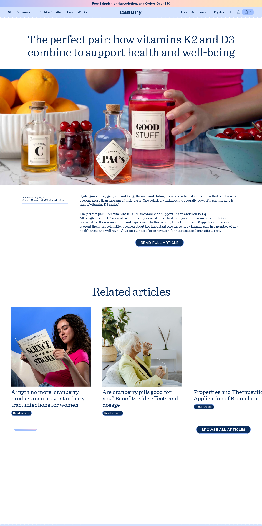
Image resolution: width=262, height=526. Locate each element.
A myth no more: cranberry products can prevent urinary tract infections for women (48, 398)
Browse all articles (223, 429)
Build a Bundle (50, 12)
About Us (187, 12)
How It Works (77, 12)
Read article (21, 413)
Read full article (159, 243)
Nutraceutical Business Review (47, 200)
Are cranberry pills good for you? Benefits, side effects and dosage (140, 398)
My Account (222, 12)
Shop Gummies (19, 12)
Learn (202, 12)
